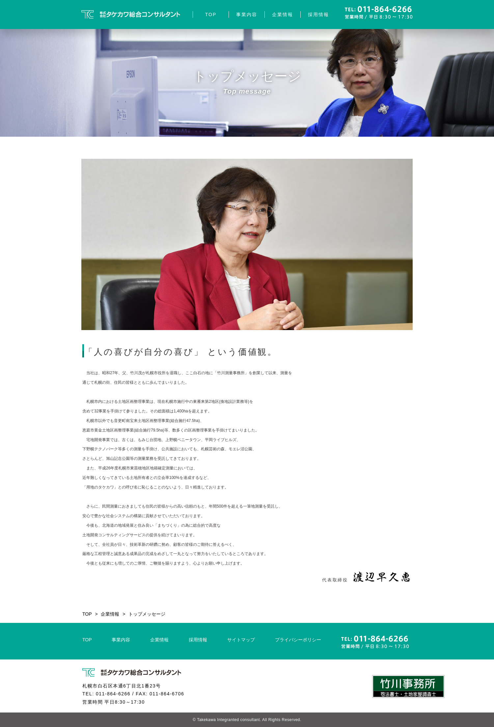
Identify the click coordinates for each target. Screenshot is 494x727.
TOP (211, 14)
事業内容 (246, 14)
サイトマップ (241, 639)
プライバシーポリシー (298, 639)
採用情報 (318, 14)
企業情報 (282, 14)
